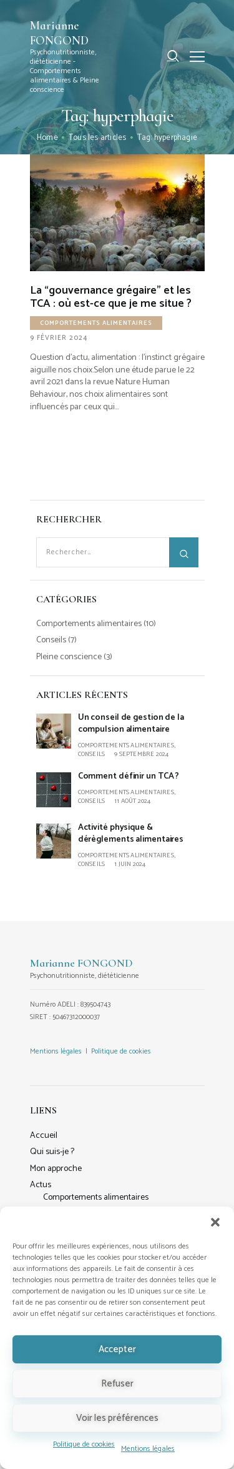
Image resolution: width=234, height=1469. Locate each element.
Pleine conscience (69, 657)
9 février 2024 (58, 338)
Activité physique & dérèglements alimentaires (131, 833)
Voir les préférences (117, 1418)
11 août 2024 (132, 801)
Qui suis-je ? (52, 1152)
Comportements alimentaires (96, 323)
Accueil (43, 1135)
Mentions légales (148, 1449)
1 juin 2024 (129, 864)
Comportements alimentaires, (126, 745)
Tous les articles (97, 137)
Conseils (51, 640)
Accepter (117, 1349)
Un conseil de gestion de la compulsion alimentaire (131, 723)
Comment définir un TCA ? (129, 776)
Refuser (117, 1384)
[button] (215, 1222)
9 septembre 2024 (141, 754)
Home (47, 138)
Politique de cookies (84, 1444)
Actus (40, 1185)
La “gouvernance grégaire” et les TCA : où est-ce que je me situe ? (111, 297)
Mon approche (56, 1169)
